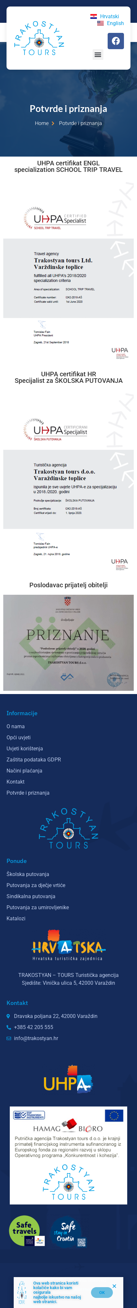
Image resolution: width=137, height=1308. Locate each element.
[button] (98, 54)
